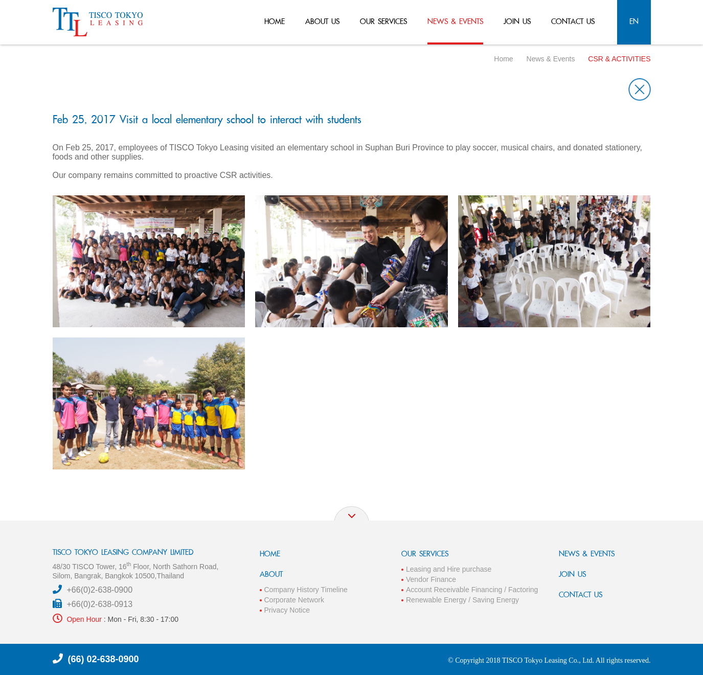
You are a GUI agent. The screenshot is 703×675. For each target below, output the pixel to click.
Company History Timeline (306, 590)
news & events (455, 21)
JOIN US (572, 574)
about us (322, 21)
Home (503, 59)
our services (383, 21)
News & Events (551, 59)
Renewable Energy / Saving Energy (462, 600)
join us (517, 21)
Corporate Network (294, 600)
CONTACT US (580, 594)
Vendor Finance (431, 579)
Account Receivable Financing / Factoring (472, 590)
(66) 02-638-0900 (103, 659)
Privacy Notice (287, 610)
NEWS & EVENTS (587, 553)
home (274, 21)
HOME (270, 553)
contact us (573, 21)
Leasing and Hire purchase (448, 569)
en (634, 21)
